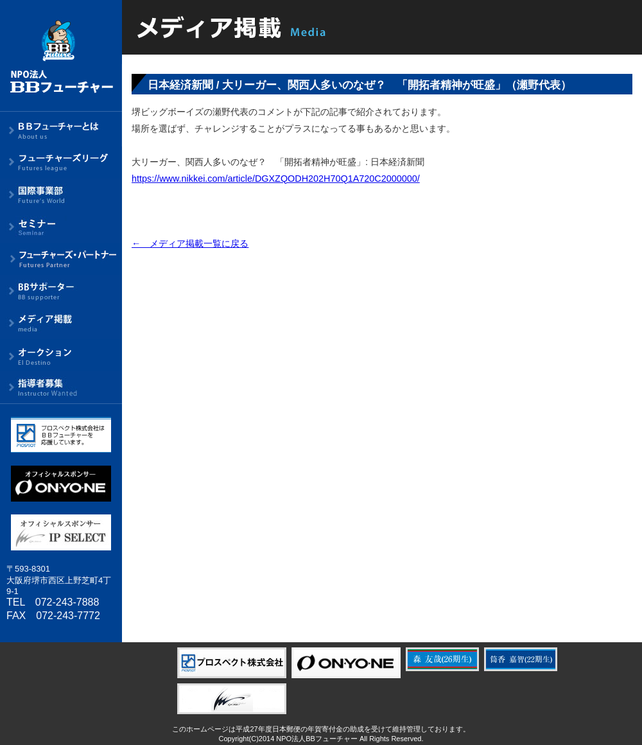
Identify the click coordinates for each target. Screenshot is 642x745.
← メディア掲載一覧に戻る (190, 243)
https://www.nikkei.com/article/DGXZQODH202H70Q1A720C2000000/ (276, 178)
